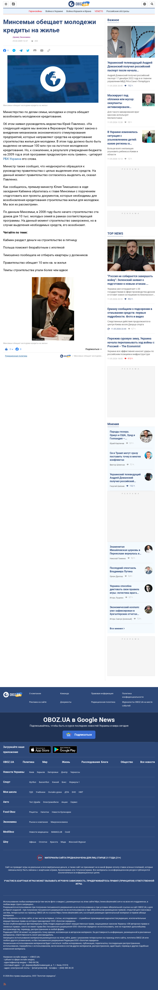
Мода (63, 842)
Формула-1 (74, 782)
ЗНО (74, 792)
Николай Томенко (118, 558)
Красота (54, 842)
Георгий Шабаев (117, 486)
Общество (127, 762)
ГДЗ (31, 792)
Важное (113, 20)
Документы (65, 702)
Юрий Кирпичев (117, 443)
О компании (35, 693)
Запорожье (53, 772)
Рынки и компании (38, 822)
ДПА (67, 792)
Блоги (104, 762)
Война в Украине (54, 11)
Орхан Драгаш (116, 576)
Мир (44, 762)
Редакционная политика (16, 356)
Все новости (147, 762)
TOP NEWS (115, 233)
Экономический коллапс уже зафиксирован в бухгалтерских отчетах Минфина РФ (124, 611)
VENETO (99, 11)
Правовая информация (102, 693)
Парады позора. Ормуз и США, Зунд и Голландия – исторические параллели (122, 435)
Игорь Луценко (116, 598)
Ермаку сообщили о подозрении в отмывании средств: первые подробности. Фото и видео (129, 312)
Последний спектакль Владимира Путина (123, 569)
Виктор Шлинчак (117, 465)
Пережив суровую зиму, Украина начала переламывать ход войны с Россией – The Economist (130, 342)
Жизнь (66, 762)
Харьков (41, 772)
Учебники (40, 792)
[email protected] (39, 968)
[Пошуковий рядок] (152, 4)
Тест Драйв (34, 802)
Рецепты (33, 812)
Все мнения (116, 628)
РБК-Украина (12, 159)
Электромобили (51, 802)
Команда (64, 693)
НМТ (81, 792)
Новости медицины (38, 832)
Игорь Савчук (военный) (121, 619)
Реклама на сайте (37, 702)
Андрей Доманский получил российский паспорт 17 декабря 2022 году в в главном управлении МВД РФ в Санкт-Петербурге (129, 78)
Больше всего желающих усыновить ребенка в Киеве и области (122, 151)
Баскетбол (44, 782)
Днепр (64, 772)
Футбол (32, 782)
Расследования (91, 762)
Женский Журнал (77, 842)
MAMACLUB (56, 832)
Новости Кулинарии (61, 812)
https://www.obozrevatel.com (107, 901)
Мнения (113, 424)
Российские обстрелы (117, 11)
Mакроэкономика (59, 822)
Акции (64, 802)
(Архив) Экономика (21, 37)
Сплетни (43, 842)
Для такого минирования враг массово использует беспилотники (123, 115)
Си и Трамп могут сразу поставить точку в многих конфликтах (125, 456)
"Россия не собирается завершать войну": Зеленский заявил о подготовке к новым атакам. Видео (130, 280)
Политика (28, 762)
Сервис (73, 802)
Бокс (64, 782)
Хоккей (55, 782)
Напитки (45, 812)
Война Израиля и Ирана (78, 11)
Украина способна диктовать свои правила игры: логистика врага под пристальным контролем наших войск (124, 590)
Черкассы (75, 772)
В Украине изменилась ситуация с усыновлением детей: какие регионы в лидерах (122, 137)
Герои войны (35, 11)
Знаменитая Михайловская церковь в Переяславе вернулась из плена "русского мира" (125, 550)
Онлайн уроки (55, 792)
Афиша (32, 842)
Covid (67, 832)
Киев (31, 772)
